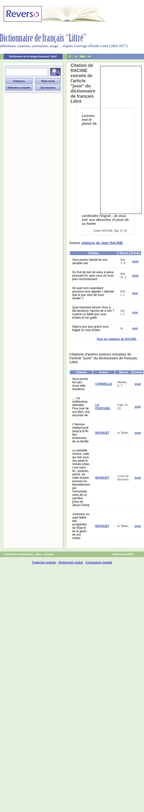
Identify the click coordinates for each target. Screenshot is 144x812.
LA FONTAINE (102, 406)
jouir (135, 261)
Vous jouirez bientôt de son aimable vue (89, 261)
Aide (38, 554)
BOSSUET (102, 433)
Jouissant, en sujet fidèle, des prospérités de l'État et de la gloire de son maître (81, 526)
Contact (49, 554)
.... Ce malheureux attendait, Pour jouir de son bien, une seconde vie (81, 406)
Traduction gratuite (44, 562)
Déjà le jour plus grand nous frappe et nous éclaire (90, 328)
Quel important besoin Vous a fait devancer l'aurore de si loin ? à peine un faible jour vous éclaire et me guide (93, 312)
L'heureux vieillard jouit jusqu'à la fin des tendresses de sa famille (80, 433)
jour (135, 293)
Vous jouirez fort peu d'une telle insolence (80, 384)
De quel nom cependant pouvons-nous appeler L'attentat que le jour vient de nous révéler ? (93, 293)
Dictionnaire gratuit (71, 562)
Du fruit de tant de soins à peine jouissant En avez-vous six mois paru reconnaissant (93, 276)
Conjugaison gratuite (98, 562)
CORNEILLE (103, 384)
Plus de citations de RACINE (116, 339)
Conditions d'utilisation (18, 554)
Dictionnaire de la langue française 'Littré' (33, 56)
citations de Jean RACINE (102, 243)
